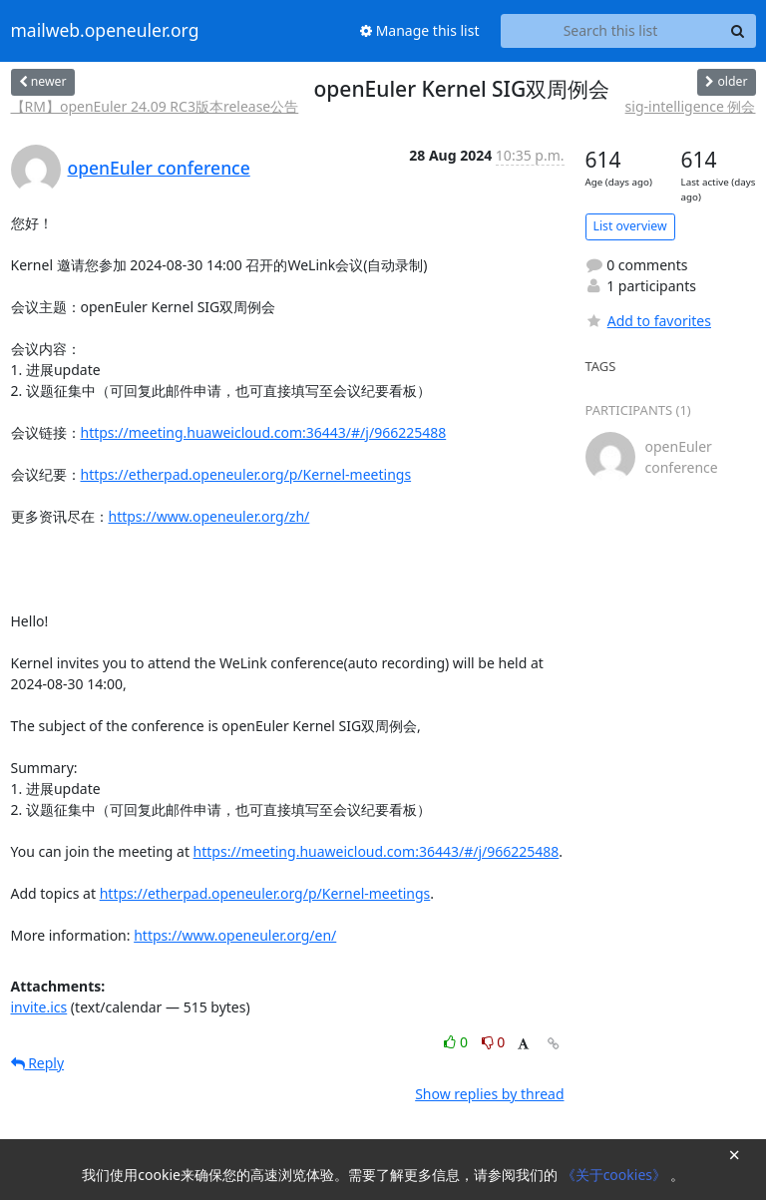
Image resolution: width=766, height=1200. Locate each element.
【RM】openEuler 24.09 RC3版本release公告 (155, 106)
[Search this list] (611, 31)
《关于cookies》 (616, 1174)
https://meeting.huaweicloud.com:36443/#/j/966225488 (264, 432)
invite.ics (39, 1007)
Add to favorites (648, 320)
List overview (630, 225)
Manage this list (420, 30)
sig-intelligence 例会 (690, 106)
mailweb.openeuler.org (105, 31)
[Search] (738, 31)
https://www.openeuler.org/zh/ (209, 516)
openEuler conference (159, 168)
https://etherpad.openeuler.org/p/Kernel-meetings (246, 474)
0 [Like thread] (457, 1041)
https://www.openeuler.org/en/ (235, 935)
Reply (38, 1062)
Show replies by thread (489, 1093)
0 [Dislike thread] (494, 1041)
